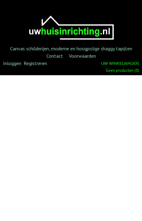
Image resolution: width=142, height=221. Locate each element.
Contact (54, 56)
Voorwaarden (82, 56)
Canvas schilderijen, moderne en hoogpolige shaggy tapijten (71, 48)
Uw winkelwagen (120, 63)
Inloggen (12, 63)
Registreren (35, 63)
